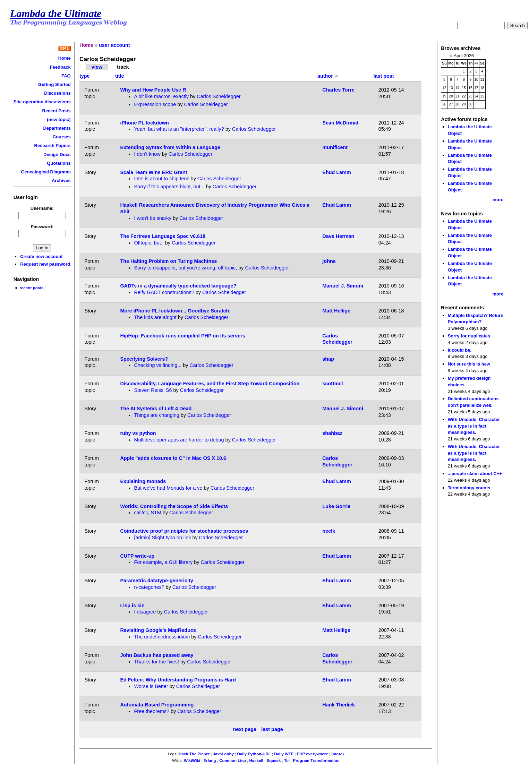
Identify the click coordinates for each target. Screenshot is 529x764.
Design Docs (56, 154)
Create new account (41, 256)
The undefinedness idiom (162, 636)
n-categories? (149, 587)
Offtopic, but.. (148, 243)
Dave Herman (338, 236)
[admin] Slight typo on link (162, 537)
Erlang (210, 760)
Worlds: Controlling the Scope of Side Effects (174, 506)
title (119, 76)
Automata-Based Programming (157, 704)
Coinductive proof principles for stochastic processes (184, 531)
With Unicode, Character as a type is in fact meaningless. (474, 426)
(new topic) (58, 119)
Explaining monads (143, 481)
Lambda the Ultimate (56, 13)
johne (328, 261)
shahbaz (332, 433)
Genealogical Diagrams (45, 171)
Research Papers (52, 145)
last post (383, 76)
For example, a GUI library (163, 562)
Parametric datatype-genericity (156, 580)
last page (272, 729)
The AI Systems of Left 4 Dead (155, 408)
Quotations (58, 163)
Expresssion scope (155, 104)
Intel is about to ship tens (161, 178)
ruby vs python (138, 433)
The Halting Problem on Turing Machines (168, 261)
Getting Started (54, 84)
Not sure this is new (469, 364)
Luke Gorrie (336, 506)
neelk (328, 531)
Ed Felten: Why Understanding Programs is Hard (178, 680)
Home (64, 58)
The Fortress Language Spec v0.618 (162, 236)
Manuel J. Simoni (342, 286)
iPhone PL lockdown (144, 123)
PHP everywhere (312, 754)
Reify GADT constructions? (164, 292)
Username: (42, 208)
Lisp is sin (132, 605)
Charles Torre (338, 90)
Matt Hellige (336, 311)
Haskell (256, 760)
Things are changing (156, 415)
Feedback (60, 67)
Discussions (57, 93)
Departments (56, 128)
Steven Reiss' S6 (153, 390)
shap (328, 359)
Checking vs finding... (157, 365)
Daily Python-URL (254, 754)
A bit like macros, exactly (161, 96)
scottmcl (332, 383)
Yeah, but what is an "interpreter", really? (179, 129)
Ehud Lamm (336, 172)
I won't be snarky (152, 218)
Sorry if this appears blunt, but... (169, 186)
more (498, 199)
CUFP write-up (137, 556)
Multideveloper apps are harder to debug (179, 440)
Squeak (273, 760)
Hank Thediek (338, 704)
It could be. (459, 350)
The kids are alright (155, 317)
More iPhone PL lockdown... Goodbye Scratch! (175, 311)
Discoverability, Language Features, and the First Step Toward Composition (209, 383)
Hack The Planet (194, 754)
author (328, 76)
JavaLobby (223, 754)
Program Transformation (316, 760)
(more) (337, 754)
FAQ (66, 75)
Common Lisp (232, 760)
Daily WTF (283, 754)
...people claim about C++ (475, 473)
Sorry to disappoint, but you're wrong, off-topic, (185, 268)
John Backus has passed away (156, 655)
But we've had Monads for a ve (168, 488)
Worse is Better (151, 686)
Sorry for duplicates (469, 335)
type (84, 76)
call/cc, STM (147, 512)
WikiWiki (192, 760)
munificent (335, 147)
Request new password (45, 264)
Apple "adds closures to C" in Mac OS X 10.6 (173, 458)
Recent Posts (56, 110)
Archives (61, 180)
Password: (42, 226)
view (97, 67)
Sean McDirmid (340, 123)
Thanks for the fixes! (156, 661)
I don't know (147, 154)
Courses (62, 136)
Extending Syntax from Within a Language (170, 147)
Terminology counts (469, 487)
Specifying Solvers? (144, 359)
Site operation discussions (42, 101)
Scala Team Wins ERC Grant (153, 172)
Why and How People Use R (153, 90)
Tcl (287, 760)
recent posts (31, 287)
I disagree (145, 612)
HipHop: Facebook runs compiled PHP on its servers (182, 335)
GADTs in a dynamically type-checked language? (178, 286)
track (123, 67)
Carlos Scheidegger (218, 96)
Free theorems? (151, 711)
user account (114, 45)
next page (244, 729)
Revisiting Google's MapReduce (158, 630)
